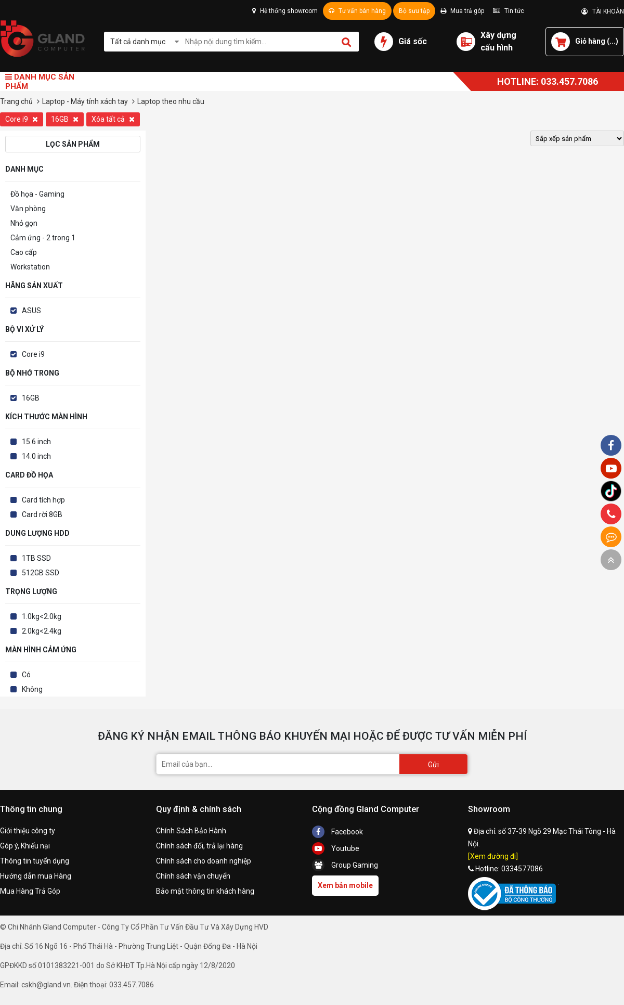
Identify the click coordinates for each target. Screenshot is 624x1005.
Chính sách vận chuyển (193, 876)
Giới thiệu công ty (27, 831)
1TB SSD (36, 558)
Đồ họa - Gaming (37, 194)
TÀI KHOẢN (602, 11)
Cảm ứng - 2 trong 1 (42, 238)
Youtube (335, 848)
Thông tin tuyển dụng (34, 861)
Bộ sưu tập (414, 11)
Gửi (433, 765)
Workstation (30, 267)
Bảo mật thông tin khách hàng (205, 891)
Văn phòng (28, 208)
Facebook (337, 832)
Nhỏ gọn (23, 223)
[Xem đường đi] (493, 856)
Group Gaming (345, 865)
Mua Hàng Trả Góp (30, 891)
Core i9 (21, 119)
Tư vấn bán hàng (357, 11)
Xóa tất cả (113, 119)
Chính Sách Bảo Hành (191, 831)
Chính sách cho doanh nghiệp (203, 861)
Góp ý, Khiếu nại (25, 846)
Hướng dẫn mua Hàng (35, 876)
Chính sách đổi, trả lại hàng (199, 846)
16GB (65, 119)
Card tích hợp (43, 500)
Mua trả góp (462, 11)
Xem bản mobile (345, 885)
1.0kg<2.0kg (41, 616)
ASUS (31, 310)
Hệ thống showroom (285, 11)
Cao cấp (23, 252)
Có (26, 675)
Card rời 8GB (42, 514)
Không (32, 689)
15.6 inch (36, 441)
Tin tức (508, 11)
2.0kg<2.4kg (41, 631)
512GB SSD (40, 573)
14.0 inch (36, 456)
